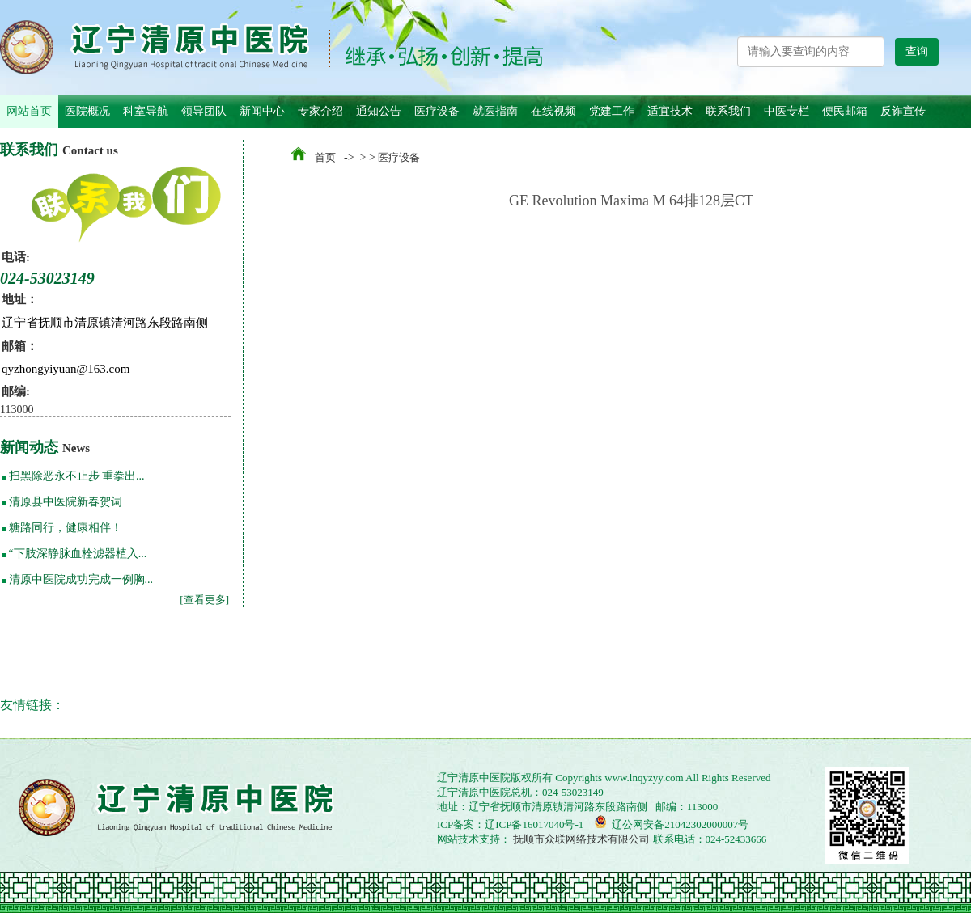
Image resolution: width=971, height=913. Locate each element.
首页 (325, 157)
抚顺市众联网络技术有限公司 (580, 839)
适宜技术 (670, 111)
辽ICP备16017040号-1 (534, 824)
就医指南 (495, 111)
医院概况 (87, 111)
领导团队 (204, 111)
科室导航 (145, 111)
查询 (916, 51)
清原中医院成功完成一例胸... (81, 579)
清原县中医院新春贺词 (65, 502)
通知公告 (378, 111)
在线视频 (553, 111)
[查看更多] (204, 600)
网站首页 (29, 111)
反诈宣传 (903, 111)
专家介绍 (320, 111)
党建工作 (611, 111)
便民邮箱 (844, 111)
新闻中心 (262, 111)
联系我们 (728, 111)
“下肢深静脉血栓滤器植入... (78, 553)
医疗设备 (437, 111)
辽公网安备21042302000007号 (671, 822)
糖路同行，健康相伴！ (65, 528)
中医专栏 (786, 111)
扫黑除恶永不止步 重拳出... (77, 476)
